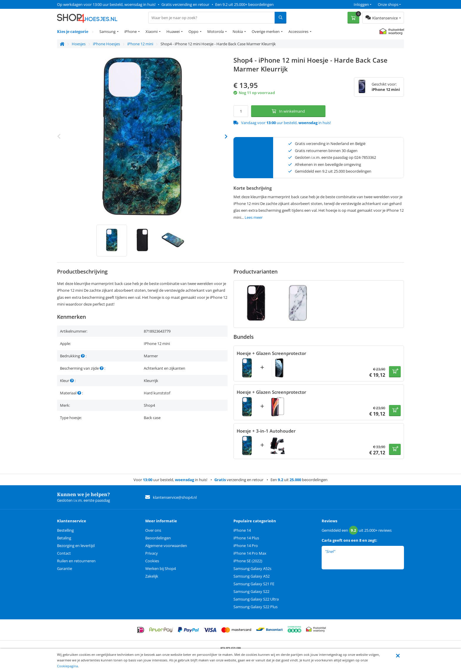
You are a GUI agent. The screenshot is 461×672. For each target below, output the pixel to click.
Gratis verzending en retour (185, 4)
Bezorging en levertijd (76, 545)
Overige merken (266, 31)
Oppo (193, 31)
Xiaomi (152, 31)
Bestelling (65, 530)
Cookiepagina (67, 666)
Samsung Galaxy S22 (251, 591)
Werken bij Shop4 (160, 568)
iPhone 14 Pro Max (249, 553)
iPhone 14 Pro (245, 545)
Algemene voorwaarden (166, 545)
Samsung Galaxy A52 (251, 576)
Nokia (238, 31)
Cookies (152, 560)
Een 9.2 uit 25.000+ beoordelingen (244, 4)
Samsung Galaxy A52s (252, 568)
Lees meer (254, 217)
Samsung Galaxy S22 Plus (255, 606)
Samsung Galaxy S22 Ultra (256, 599)
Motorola (215, 31)
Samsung (107, 31)
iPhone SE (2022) (247, 560)
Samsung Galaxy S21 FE (253, 583)
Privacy (151, 553)
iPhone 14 (242, 530)
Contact (64, 553)
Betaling (64, 538)
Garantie (64, 568)
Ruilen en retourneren (76, 560)
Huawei (173, 31)
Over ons (153, 530)
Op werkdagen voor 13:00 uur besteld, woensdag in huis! (106, 4)
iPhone (130, 31)
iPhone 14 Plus (246, 538)
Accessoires (298, 31)
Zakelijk (151, 576)
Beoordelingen (158, 538)
